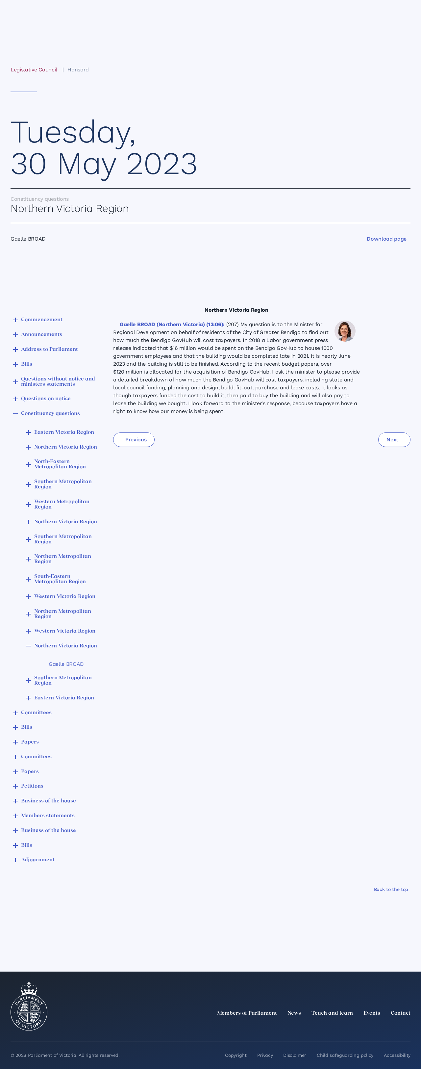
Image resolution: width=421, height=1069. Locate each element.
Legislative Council (34, 69)
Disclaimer (294, 1055)
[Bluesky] (406, 1027)
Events (371, 1013)
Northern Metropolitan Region (62, 559)
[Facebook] (377, 1027)
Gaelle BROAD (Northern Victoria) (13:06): (172, 324)
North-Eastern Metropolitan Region (60, 464)
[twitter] (334, 1027)
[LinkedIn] (348, 1027)
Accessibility (397, 1055)
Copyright (235, 1055)
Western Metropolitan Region (61, 504)
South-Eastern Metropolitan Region (60, 579)
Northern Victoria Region (65, 447)
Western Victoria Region (64, 596)
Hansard (78, 69)
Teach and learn (332, 1013)
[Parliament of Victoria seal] (29, 1006)
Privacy (265, 1055)
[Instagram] (363, 1027)
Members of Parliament (247, 1013)
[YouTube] (392, 1027)
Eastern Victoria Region (64, 432)
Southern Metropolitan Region (63, 484)
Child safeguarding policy (345, 1055)
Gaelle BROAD (66, 664)
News (294, 1013)
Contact (400, 1013)
